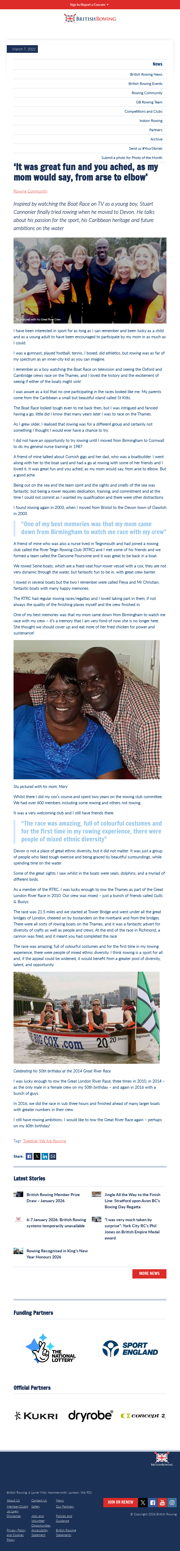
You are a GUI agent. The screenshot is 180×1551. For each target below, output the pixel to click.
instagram (172, 1502)
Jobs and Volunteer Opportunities (41, 1520)
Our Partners (65, 1506)
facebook (152, 1502)
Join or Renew (120, 1502)
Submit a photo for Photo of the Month (132, 157)
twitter (143, 1502)
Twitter (37, 1156)
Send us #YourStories (145, 148)
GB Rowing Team (149, 102)
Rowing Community (147, 93)
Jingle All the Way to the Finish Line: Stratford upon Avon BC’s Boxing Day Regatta (132, 1200)
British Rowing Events (145, 83)
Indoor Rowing (151, 120)
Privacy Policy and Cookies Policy (16, 1535)
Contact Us (39, 1500)
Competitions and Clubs (143, 111)
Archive (156, 139)
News (157, 64)
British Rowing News (146, 74)
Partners (155, 130)
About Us (13, 1500)
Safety (35, 1506)
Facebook (29, 1156)
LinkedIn (45, 1156)
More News (149, 1274)
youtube (162, 1502)
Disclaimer (14, 1516)
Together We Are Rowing (44, 1140)
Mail (52, 1156)
